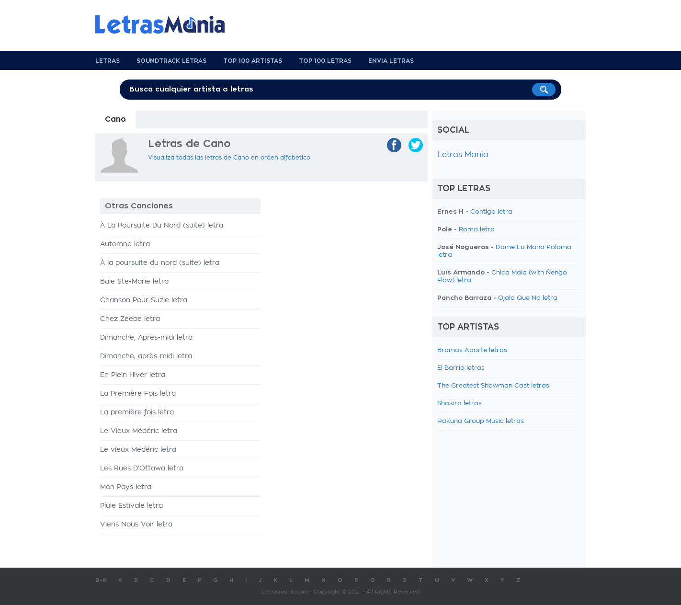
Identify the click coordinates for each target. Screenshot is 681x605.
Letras (107, 61)
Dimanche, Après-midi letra (146, 337)
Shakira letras (459, 403)
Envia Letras (391, 61)
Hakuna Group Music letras (480, 421)
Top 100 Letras (325, 61)
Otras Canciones (139, 206)
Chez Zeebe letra (130, 319)
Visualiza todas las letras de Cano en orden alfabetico (229, 157)
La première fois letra (137, 412)
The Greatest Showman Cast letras (493, 386)
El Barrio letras (461, 368)
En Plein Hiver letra (132, 375)
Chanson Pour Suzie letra (143, 300)
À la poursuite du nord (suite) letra (159, 263)
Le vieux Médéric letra (138, 449)
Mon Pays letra (125, 487)
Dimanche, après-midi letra (146, 356)
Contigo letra (491, 212)
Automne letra (125, 244)
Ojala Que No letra (527, 298)
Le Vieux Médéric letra (138, 431)
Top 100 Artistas (252, 61)
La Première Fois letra (138, 393)
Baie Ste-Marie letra (134, 281)
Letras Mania (462, 155)
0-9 (100, 580)
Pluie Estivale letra (131, 505)
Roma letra (477, 230)
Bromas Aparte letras (472, 350)
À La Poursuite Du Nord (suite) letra (161, 225)
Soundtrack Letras (171, 61)
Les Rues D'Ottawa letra (141, 468)
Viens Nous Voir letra (136, 524)
